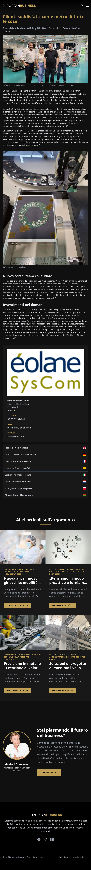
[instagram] (45, 839)
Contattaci (49, 772)
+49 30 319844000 (16, 419)
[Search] (82, 5)
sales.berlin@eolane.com (19, 427)
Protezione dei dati (79, 857)
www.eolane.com (15, 436)
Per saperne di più (17, 605)
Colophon (63, 857)
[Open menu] (86, 6)
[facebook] (39, 839)
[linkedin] (52, 839)
